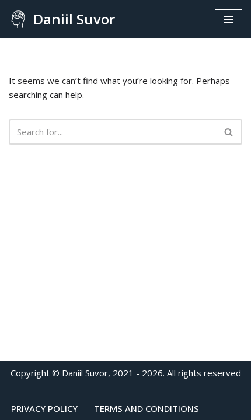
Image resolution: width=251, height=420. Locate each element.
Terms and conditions (146, 408)
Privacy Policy (44, 408)
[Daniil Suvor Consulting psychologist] (62, 19)
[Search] (112, 132)
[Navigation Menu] (228, 19)
